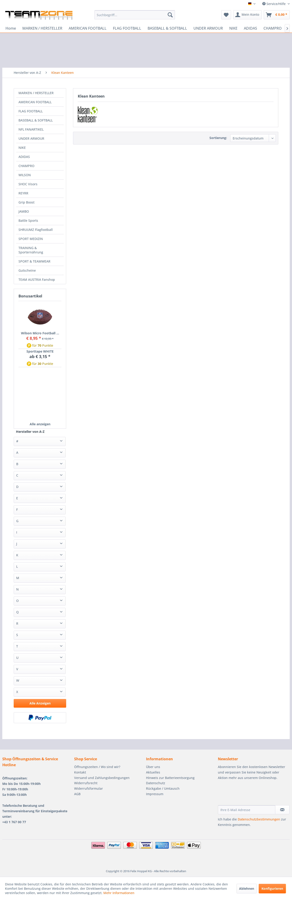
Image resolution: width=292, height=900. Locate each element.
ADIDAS (24, 157)
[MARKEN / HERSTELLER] (42, 28)
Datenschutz (155, 783)
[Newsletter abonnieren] (282, 809)
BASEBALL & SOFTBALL (35, 120)
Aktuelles (153, 772)
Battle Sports (28, 220)
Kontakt (80, 772)
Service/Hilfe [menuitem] (274, 4)
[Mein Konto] (247, 14)
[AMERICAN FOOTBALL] (87, 28)
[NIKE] (233, 28)
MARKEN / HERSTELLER (36, 93)
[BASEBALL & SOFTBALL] (167, 28)
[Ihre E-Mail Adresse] (246, 809)
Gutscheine (27, 270)
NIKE (22, 147)
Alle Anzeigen (40, 703)
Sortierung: (218, 138)
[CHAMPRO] (272, 28)
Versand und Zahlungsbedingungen (102, 778)
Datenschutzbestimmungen (259, 819)
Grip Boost (26, 202)
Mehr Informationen (118, 893)
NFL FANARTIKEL (31, 129)
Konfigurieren (272, 888)
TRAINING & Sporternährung (30, 250)
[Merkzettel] (226, 14)
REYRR (23, 193)
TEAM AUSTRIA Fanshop (36, 279)
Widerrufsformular (88, 788)
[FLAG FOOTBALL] (127, 28)
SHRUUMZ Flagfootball (35, 229)
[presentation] (252, 794)
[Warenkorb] (277, 14)
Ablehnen (246, 888)
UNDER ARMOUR (31, 138)
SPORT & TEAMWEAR (34, 261)
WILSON (24, 175)
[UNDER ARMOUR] (208, 28)
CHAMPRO (26, 166)
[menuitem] (134, 14)
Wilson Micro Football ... (40, 333)
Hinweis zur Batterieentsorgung (170, 778)
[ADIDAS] (250, 28)
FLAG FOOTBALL (30, 111)
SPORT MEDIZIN (30, 239)
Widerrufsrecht (85, 783)
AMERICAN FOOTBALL (35, 102)
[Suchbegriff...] (134, 14)
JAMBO (23, 211)
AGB (77, 794)
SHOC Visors (27, 184)
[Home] (10, 28)
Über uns (153, 767)
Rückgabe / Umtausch (163, 788)
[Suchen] (170, 14)
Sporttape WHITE (40, 351)
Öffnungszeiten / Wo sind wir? (97, 767)
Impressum (154, 794)
